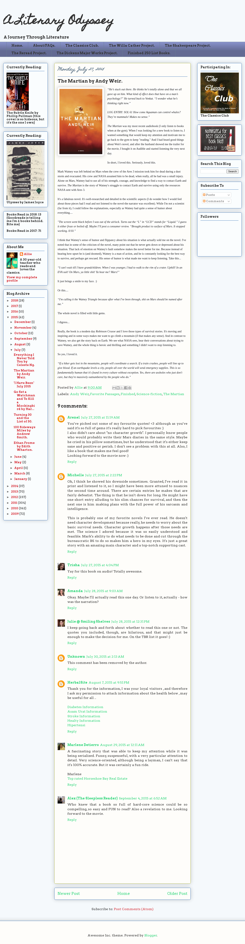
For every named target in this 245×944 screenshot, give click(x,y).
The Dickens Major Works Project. (87, 53)
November (23, 327)
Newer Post (69, 893)
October (21, 333)
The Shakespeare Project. (188, 46)
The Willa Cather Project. (132, 46)
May (18, 462)
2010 (15, 508)
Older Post (177, 893)
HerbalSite (77, 682)
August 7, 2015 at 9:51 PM (109, 682)
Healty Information (83, 721)
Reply (72, 462)
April (18, 468)
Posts (209, 195)
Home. (17, 46)
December (22, 322)
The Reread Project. (29, 53)
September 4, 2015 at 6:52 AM (143, 798)
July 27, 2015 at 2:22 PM (103, 475)
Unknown (76, 657)
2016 (15, 311)
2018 (15, 300)
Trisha (73, 565)
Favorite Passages (104, 394)
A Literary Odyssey (58, 21)
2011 (14, 502)
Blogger (150, 935)
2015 (15, 317)
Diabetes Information (85, 707)
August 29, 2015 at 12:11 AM (122, 745)
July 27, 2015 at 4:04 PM (100, 565)
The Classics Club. (82, 46)
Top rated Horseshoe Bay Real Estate (97, 778)
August (20, 344)
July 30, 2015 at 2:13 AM (105, 657)
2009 (15, 513)
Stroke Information (83, 716)
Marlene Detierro (83, 745)
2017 (15, 306)
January (21, 479)
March (20, 473)
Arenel (73, 417)
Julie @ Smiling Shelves (88, 621)
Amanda (75, 591)
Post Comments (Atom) (134, 909)
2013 (15, 491)
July (17, 350)
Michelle (75, 475)
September (23, 338)
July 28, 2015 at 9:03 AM (103, 591)
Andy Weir (79, 394)
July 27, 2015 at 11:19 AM (100, 417)
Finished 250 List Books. (149, 53)
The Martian (173, 394)
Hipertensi (76, 725)
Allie (79, 387)
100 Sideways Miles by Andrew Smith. (24, 432)
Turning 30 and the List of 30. (23, 418)
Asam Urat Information (87, 711)
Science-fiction (149, 394)
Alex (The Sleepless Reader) (92, 798)
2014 (15, 486)
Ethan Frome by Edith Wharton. (24, 446)
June (18, 456)
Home (123, 893)
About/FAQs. (44, 46)
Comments (213, 201)
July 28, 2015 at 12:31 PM (130, 621)
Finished (128, 394)
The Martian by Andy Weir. (24, 374)
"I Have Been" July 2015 (24, 384)
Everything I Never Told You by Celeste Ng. (24, 360)
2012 (15, 497)
